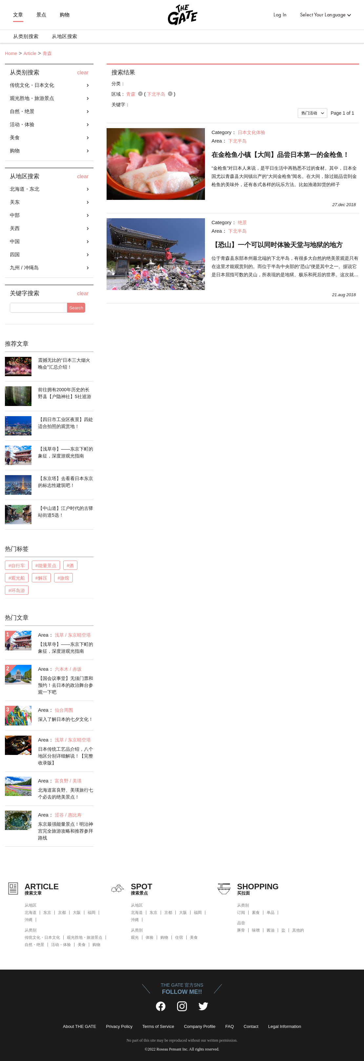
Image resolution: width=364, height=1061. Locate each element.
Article (30, 53)
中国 (15, 241)
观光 (135, 937)
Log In (280, 14)
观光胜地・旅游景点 (32, 98)
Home (11, 53)
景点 (41, 14)
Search (76, 307)
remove (140, 93)
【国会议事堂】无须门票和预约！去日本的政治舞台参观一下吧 (65, 685)
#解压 (41, 578)
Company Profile (199, 1026)
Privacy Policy (119, 1026)
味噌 (256, 930)
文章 (18, 14)
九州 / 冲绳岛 (24, 267)
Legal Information (284, 1026)
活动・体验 (22, 124)
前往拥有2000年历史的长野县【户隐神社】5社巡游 (64, 393)
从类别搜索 (26, 36)
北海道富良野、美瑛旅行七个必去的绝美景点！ (65, 793)
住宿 (179, 937)
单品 (270, 912)
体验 (149, 937)
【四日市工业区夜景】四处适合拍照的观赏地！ (65, 423)
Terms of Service (158, 1026)
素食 (256, 912)
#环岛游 (17, 590)
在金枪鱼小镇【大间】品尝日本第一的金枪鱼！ (280, 154)
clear (83, 72)
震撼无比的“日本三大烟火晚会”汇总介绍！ (64, 363)
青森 (47, 53)
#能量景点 (45, 565)
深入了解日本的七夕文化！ (65, 719)
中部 (15, 215)
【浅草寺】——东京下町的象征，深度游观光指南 (65, 452)
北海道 (30, 912)
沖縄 (28, 919)
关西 (15, 228)
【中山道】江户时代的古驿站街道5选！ (65, 512)
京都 (62, 912)
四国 (15, 254)
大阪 (77, 912)
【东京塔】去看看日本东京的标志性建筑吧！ (65, 482)
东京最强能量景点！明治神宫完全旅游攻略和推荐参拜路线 (65, 830)
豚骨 (241, 930)
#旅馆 (64, 578)
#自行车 (17, 565)
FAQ (229, 1026)
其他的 (298, 930)
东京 (47, 912)
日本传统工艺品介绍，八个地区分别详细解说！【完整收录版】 (65, 755)
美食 (15, 137)
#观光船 (17, 578)
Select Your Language (323, 14)
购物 (65, 14)
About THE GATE (79, 1026)
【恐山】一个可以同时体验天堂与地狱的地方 (277, 244)
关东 (15, 202)
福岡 (91, 912)
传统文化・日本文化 (32, 85)
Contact (251, 1026)
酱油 (270, 930)
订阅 (241, 912)
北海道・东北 (24, 189)
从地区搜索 (64, 36)
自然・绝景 (22, 111)
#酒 (70, 565)
